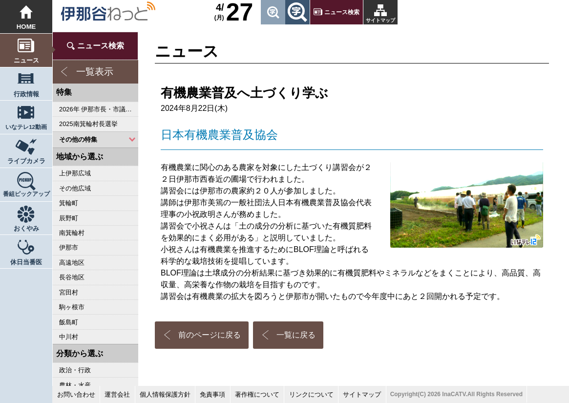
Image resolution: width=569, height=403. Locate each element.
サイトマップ (380, 20)
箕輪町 (68, 203)
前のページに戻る (209, 335)
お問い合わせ (76, 394)
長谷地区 (71, 277)
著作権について (257, 394)
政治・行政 (75, 370)
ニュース (26, 60)
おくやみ (26, 228)
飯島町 (68, 322)
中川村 (68, 336)
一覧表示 (94, 71)
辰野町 (68, 218)
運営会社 (117, 394)
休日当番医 (26, 262)
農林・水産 (75, 385)
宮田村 (68, 292)
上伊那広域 (75, 173)
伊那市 (68, 247)
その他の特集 (78, 139)
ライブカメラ (26, 161)
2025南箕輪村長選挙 (88, 123)
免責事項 (212, 394)
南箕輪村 (71, 232)
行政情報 (26, 94)
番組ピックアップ (26, 194)
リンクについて (311, 394)
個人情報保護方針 (165, 394)
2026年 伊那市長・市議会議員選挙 (98, 109)
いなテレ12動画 (26, 127)
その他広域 (75, 188)
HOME (26, 26)
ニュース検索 (341, 12)
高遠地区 (71, 262)
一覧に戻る (296, 335)
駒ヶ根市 (71, 307)
